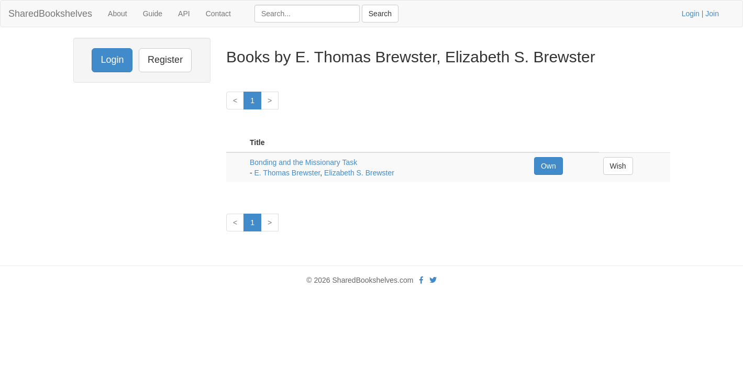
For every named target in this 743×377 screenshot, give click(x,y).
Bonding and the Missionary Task (303, 162)
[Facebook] (421, 280)
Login (691, 13)
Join (712, 13)
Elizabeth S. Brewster (359, 173)
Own (548, 166)
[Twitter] (433, 280)
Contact (218, 13)
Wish (618, 166)
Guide (152, 13)
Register (165, 59)
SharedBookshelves (50, 13)
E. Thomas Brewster (287, 173)
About (117, 13)
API (184, 13)
